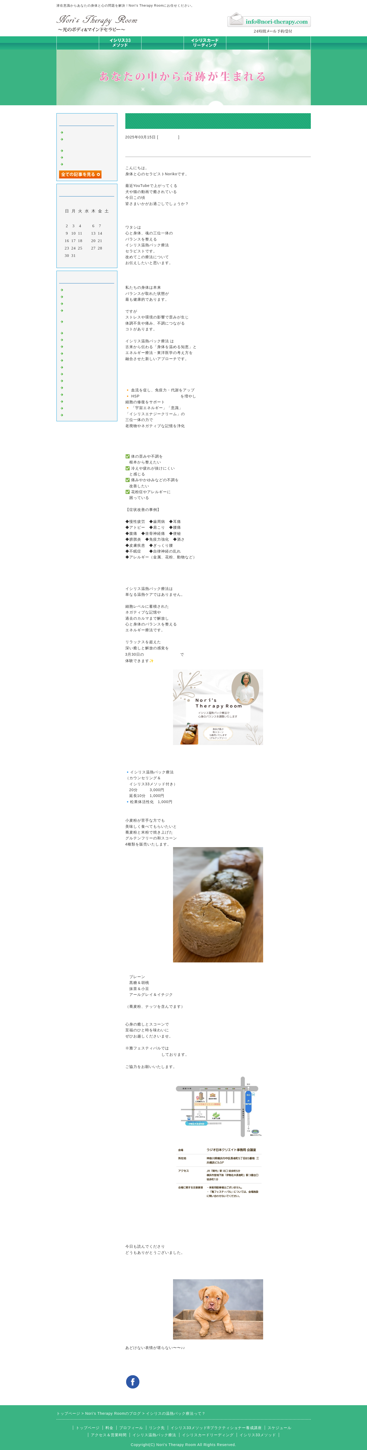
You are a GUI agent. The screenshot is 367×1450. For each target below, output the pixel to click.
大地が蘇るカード (81, 360)
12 (87, 233)
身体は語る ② (77, 157)
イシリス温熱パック (162, 49)
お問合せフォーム (290, 42)
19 (87, 241)
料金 (247, 42)
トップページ (77, 42)
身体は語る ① (77, 163)
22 (106, 241)
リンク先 (157, 1428)
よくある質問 (77, 414)
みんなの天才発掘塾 (83, 346)
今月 (87, 262)
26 (87, 248)
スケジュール (279, 1428)
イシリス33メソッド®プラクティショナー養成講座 (216, 1428)
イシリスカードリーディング (208, 1435)
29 (106, 248)
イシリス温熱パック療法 (87, 332)
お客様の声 (75, 387)
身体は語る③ (77, 150)
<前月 (75, 262)
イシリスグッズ (79, 401)
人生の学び (75, 373)
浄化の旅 (72, 408)
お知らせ (72, 367)
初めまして (168, 137)
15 (106, 233)
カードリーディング (83, 353)
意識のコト (75, 303)
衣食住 (70, 380)
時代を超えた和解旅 (83, 132)
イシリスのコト (79, 296)
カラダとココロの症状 (85, 339)
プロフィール (131, 1428)
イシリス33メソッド (258, 1435)
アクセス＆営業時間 (109, 1435)
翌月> (97, 262)
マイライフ (75, 394)
